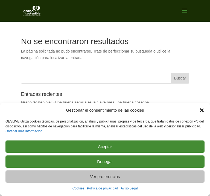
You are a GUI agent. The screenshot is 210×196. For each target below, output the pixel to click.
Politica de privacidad (102, 188)
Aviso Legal (129, 188)
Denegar (105, 161)
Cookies (78, 188)
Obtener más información (23, 131)
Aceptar (105, 146)
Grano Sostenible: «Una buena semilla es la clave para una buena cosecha (85, 102)
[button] (202, 110)
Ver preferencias (105, 176)
